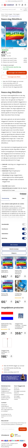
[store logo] (9, 5)
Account (16, 5)
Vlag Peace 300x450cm (4, 271)
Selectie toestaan (14, 249)
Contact (16, 399)
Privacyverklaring (5, 446)
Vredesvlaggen (4, 15)
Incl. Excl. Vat (25, 9)
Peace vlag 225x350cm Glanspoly (18, 272)
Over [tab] (23, 198)
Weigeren (14, 253)
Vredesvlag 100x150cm (18, 294)
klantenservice (12, 378)
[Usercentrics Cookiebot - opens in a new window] (20, 194)
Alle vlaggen (17, 396)
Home (2, 14)
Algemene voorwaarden (6, 445)
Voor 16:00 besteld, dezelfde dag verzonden (11, 369)
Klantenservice (4, 388)
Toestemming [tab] (5, 198)
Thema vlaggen (8, 14)
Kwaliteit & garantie (5, 397)
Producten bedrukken (19, 394)
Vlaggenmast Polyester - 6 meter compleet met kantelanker (21, 326)
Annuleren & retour (5, 396)
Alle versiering (17, 397)
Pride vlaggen (16, 14)
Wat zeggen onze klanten (20, 391)
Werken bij (16, 393)
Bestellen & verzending (6, 393)
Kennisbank (16, 389)
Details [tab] (14, 198)
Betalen (3, 394)
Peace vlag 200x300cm (4, 294)
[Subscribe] (23, 429)
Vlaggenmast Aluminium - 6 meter (5, 352)
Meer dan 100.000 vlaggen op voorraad (13, 366)
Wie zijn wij (16, 388)
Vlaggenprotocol (5, 391)
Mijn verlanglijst (19, 5)
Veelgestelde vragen (6, 389)
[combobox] (12, 9)
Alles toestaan (14, 244)
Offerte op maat (4, 399)
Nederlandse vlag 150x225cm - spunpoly (6, 325)
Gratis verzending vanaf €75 (14, 1)
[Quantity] (3, 73)
